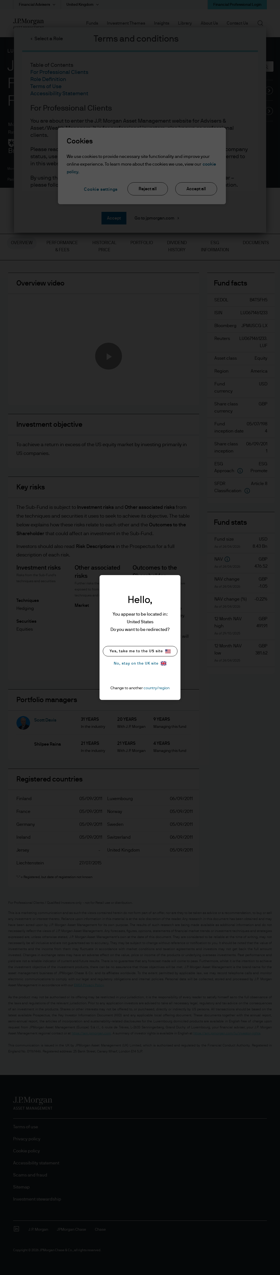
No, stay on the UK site (140, 663)
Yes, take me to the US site (140, 651)
